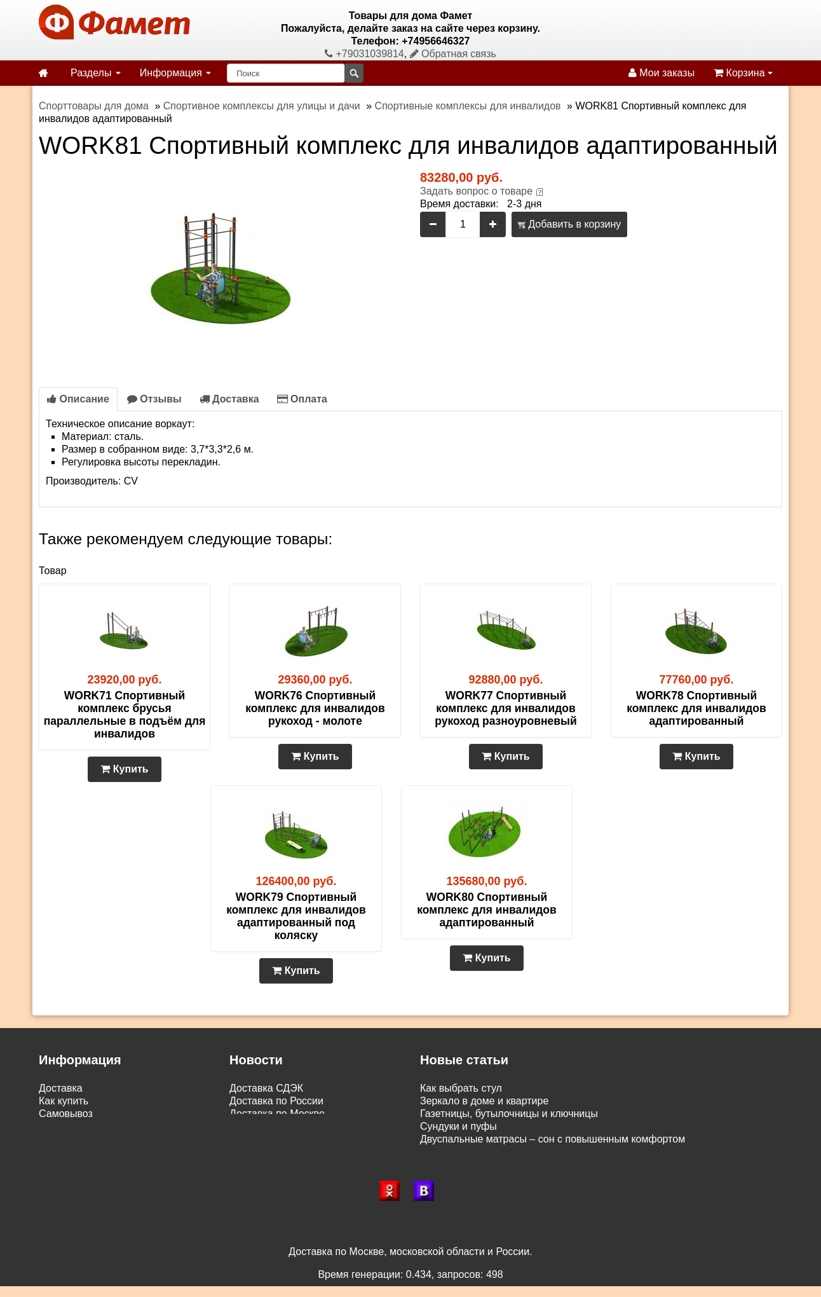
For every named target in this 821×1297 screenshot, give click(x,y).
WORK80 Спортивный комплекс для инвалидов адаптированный (487, 910)
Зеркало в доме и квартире (484, 1100)
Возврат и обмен (78, 1126)
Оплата (302, 399)
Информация (175, 72)
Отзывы (154, 399)
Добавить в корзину (569, 224)
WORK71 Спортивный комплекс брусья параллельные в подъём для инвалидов (125, 714)
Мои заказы (661, 72)
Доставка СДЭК (266, 1088)
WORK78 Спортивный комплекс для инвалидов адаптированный (696, 708)
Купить (124, 769)
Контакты (61, 1151)
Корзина (743, 72)
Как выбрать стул (461, 1088)
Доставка (229, 399)
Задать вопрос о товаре (476, 191)
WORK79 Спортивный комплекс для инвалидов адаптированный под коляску (296, 916)
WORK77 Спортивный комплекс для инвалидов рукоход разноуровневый (505, 708)
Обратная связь (453, 53)
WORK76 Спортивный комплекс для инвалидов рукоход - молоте (315, 708)
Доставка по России (276, 1100)
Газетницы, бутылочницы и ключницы (509, 1113)
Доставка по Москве (277, 1113)
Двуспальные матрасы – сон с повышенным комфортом (552, 1139)
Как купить (63, 1100)
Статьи (55, 1139)
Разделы (96, 72)
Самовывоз (66, 1113)
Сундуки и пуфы (458, 1126)
